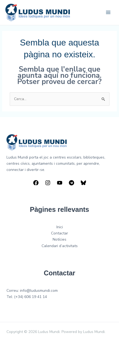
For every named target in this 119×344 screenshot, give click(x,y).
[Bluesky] (83, 182)
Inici (59, 227)
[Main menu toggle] (108, 12)
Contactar (59, 233)
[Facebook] (36, 182)
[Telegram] (71, 182)
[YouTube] (59, 182)
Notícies (59, 239)
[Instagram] (47, 182)
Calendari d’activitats (60, 245)
